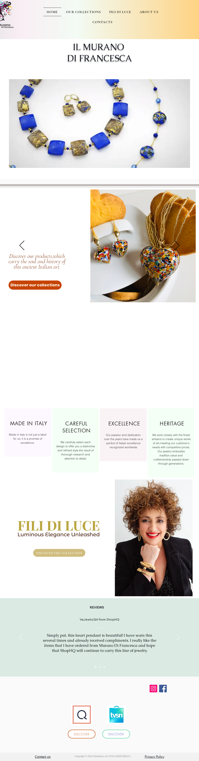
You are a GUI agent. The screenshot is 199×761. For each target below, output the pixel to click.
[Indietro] (21, 246)
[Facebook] (163, 688)
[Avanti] (177, 246)
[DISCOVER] (81, 734)
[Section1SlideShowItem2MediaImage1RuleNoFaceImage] (99, 666)
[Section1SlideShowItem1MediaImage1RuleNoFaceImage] (95, 667)
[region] (27, 432)
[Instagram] (153, 688)
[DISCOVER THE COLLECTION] (59, 553)
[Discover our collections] (35, 285)
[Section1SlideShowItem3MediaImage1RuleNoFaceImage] (104, 666)
